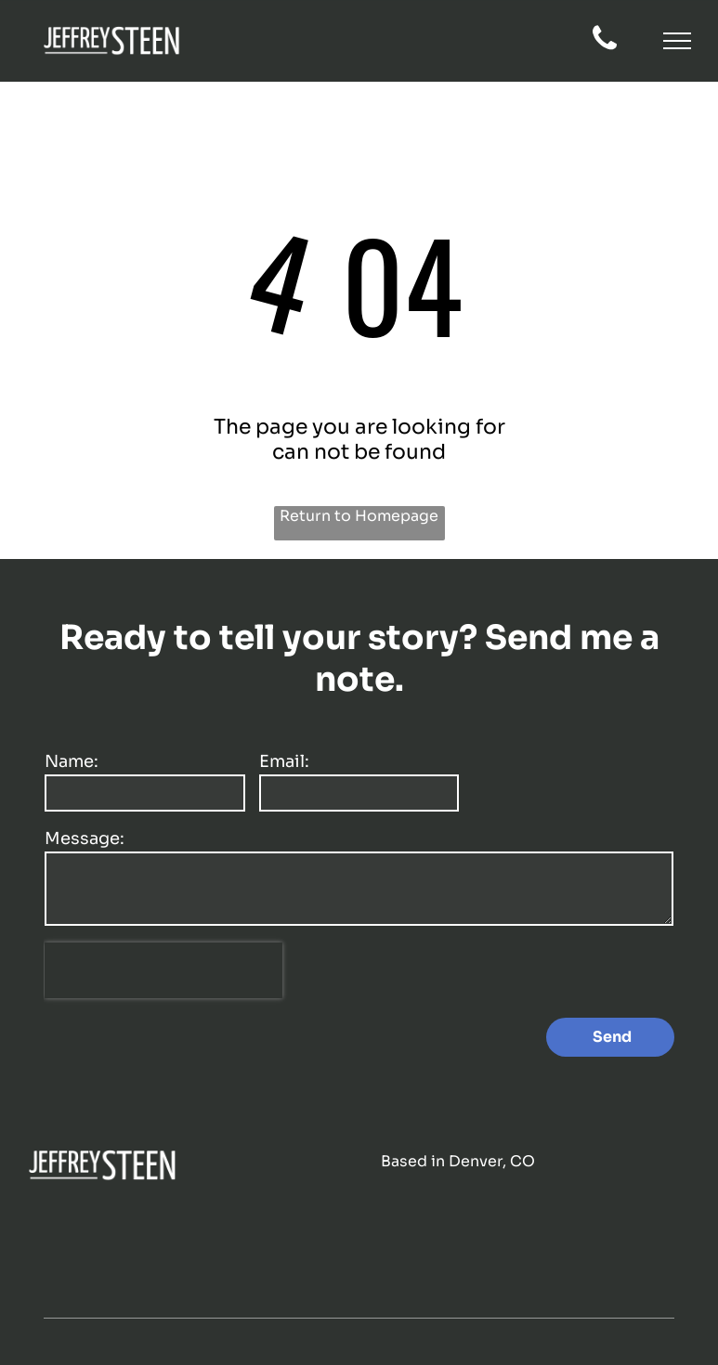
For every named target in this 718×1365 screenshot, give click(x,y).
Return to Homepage (359, 516)
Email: (284, 761)
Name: (71, 761)
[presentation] (163, 970)
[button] (677, 41)
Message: (84, 838)
